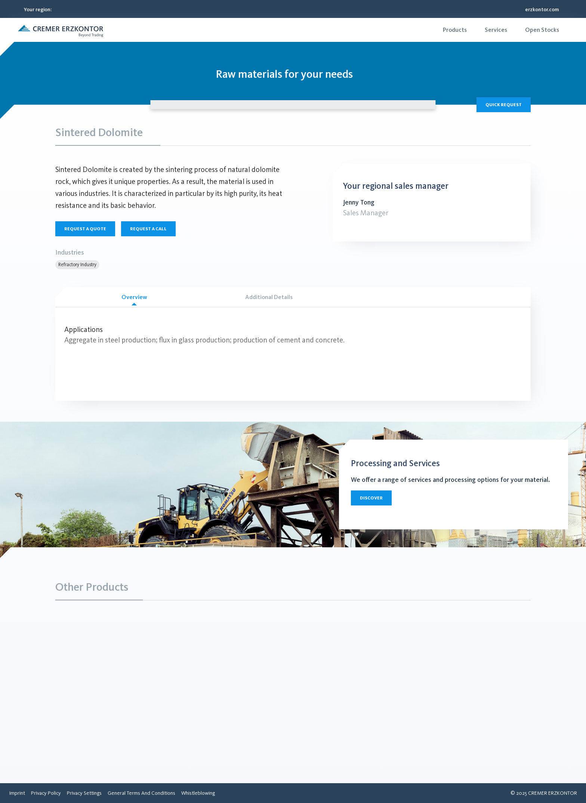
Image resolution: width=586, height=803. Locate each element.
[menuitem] (455, 30)
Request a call (148, 228)
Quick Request (503, 104)
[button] (60, 30)
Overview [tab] (134, 299)
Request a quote (85, 228)
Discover (371, 498)
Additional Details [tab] (269, 297)
